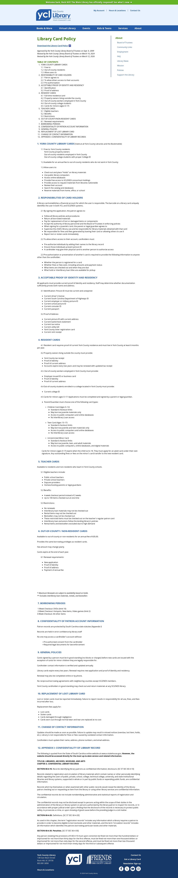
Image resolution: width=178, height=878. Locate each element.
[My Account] (99, 10)
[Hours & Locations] (117, 10)
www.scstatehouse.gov (111, 753)
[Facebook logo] (121, 868)
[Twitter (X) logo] (127, 868)
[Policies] (128, 70)
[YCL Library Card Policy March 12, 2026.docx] (70, 46)
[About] (128, 38)
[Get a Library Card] (132, 859)
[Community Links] (128, 47)
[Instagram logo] (138, 868)
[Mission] (128, 65)
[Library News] (128, 61)
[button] (132, 863)
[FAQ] (128, 56)
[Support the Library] (128, 75)
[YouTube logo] (132, 868)
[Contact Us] (135, 10)
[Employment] (128, 51)
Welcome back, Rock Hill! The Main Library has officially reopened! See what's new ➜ (89, 2)
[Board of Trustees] (128, 42)
